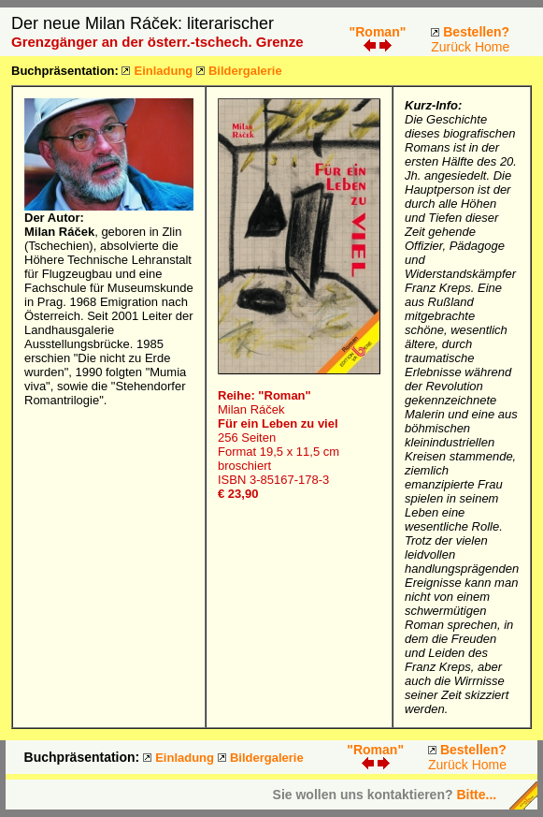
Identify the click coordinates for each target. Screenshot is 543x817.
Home (492, 46)
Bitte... (476, 794)
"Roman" (378, 31)
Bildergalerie (245, 71)
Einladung (163, 71)
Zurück (451, 46)
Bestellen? (476, 31)
